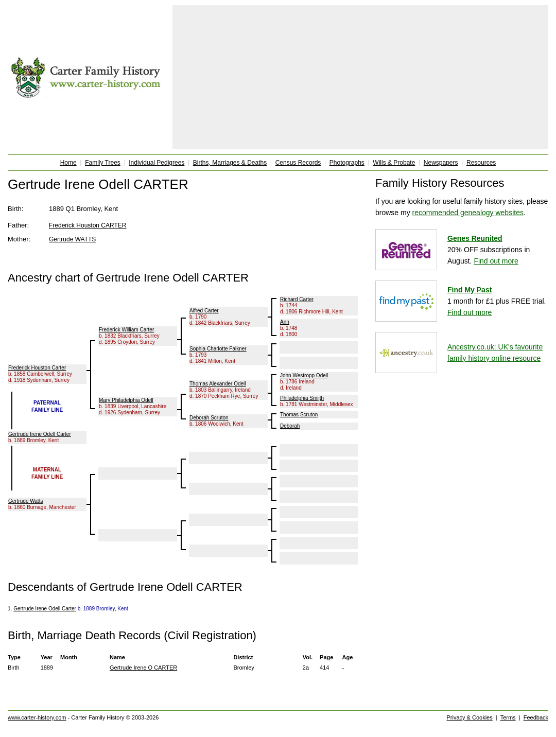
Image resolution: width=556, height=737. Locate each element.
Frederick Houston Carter (37, 368)
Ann (284, 322)
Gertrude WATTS (72, 239)
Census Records (298, 162)
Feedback (536, 717)
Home (68, 162)
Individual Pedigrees (156, 162)
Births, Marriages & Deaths (230, 162)
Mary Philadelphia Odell (126, 400)
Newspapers (441, 162)
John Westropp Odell (304, 375)
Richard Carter (297, 299)
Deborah (290, 426)
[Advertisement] (360, 77)
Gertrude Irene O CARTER (143, 667)
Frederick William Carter (126, 329)
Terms (508, 717)
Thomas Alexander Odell (217, 384)
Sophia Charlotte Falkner (218, 349)
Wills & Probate (394, 162)
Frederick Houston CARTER (88, 225)
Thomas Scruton (299, 414)
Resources (481, 162)
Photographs (346, 162)
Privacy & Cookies (469, 717)
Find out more (496, 261)
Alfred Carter (204, 310)
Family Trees (102, 162)
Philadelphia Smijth (302, 398)
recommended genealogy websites (468, 212)
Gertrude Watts (25, 501)
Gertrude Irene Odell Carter (39, 434)
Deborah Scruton (209, 417)
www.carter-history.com (37, 717)
